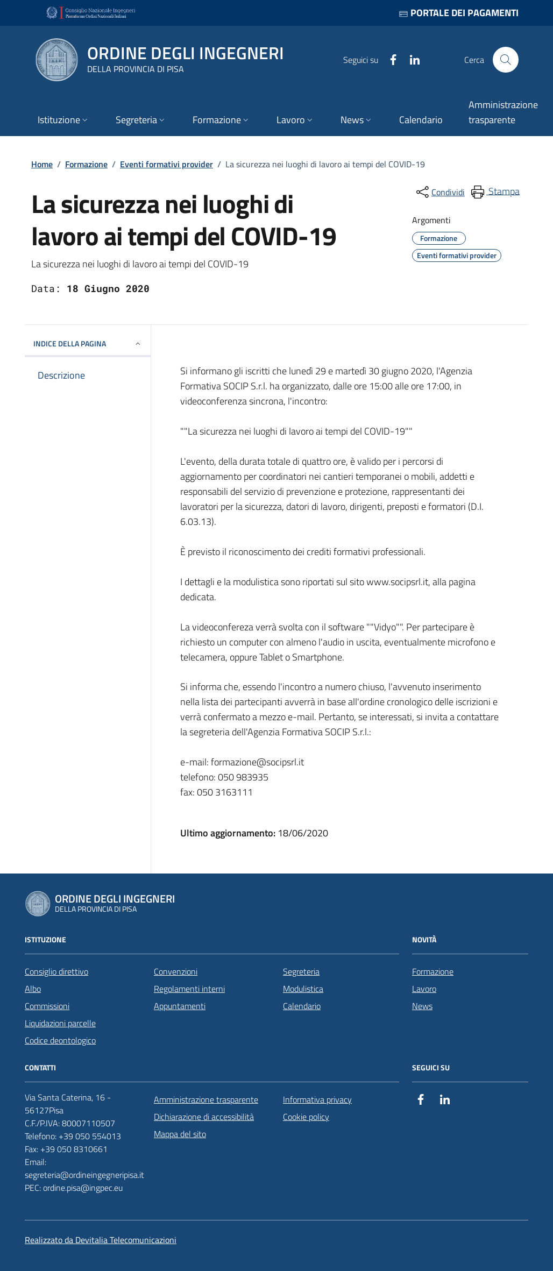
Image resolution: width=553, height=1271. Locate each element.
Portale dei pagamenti (459, 12)
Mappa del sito (180, 1133)
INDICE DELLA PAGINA (87, 343)
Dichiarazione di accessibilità (204, 1116)
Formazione (86, 164)
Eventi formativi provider (166, 164)
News (422, 1005)
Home (42, 164)
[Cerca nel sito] (506, 60)
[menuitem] (494, 192)
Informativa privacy (317, 1099)
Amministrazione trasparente (206, 1099)
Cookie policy (306, 1116)
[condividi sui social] (439, 192)
